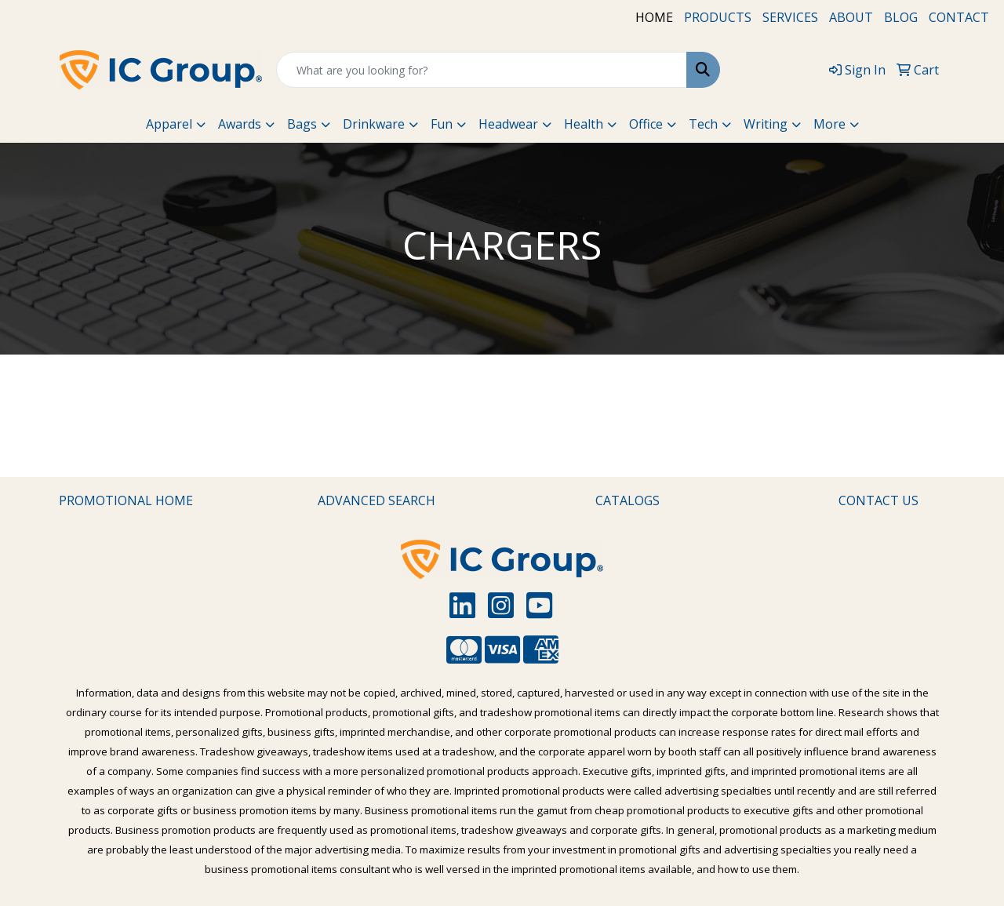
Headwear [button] (508, 124)
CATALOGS (627, 500)
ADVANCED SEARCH (376, 500)
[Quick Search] (481, 70)
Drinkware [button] (374, 124)
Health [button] (583, 124)
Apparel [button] (169, 124)
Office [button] (646, 124)
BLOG (901, 17)
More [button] (829, 124)
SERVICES (790, 17)
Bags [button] (302, 124)
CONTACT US (878, 500)
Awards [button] (239, 124)
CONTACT (959, 17)
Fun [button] (442, 124)
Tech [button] (703, 124)
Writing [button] (766, 124)
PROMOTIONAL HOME (126, 500)
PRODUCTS (717, 17)
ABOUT (851, 17)
